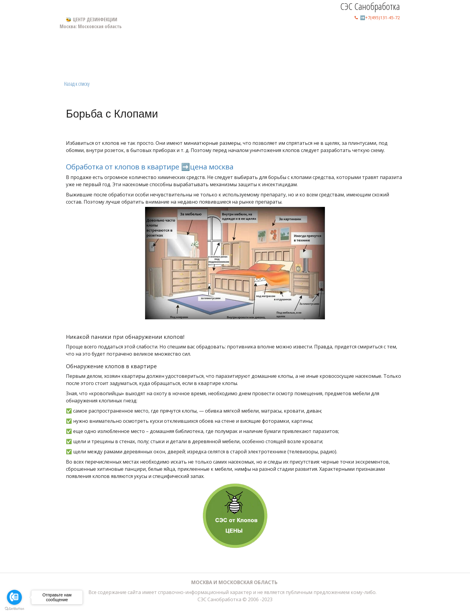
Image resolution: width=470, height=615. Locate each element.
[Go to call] (14, 597)
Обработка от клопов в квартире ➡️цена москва (150, 167)
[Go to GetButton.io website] (14, 609)
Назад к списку (77, 83)
